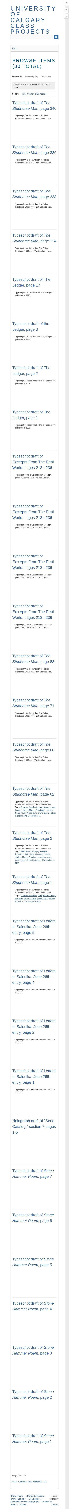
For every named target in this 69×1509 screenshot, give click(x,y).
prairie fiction (43, 813)
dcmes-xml (22, 1481)
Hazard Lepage (49, 807)
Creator (30, 94)
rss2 (45, 1481)
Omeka (55, 1505)
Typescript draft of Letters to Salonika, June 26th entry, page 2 (34, 1027)
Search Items (46, 76)
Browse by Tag (31, 76)
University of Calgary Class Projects (33, 20)
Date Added (40, 94)
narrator (27, 898)
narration (49, 810)
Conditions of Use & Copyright (24, 1502)
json (29, 1481)
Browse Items (17, 1496)
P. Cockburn (32, 813)
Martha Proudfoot (36, 810)
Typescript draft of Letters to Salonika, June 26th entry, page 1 (34, 1076)
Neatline (23, 1505)
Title (24, 94)
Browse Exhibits (18, 1499)
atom (14, 1481)
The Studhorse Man (32, 816)
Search (56, 37)
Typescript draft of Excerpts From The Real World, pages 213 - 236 (33, 462)
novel (23, 813)
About (13, 1505)
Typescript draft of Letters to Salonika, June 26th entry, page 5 (34, 927)
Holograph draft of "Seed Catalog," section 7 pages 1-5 (34, 1126)
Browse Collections (35, 1496)
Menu (14, 48)
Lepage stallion (21, 810)
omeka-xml (37, 1481)
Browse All (17, 76)
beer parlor (25, 851)
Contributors (35, 1499)
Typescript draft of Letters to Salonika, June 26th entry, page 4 (34, 977)
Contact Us (47, 1502)
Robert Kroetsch (34, 860)
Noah (17, 813)
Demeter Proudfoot (29, 807)
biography (35, 851)
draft (40, 807)
